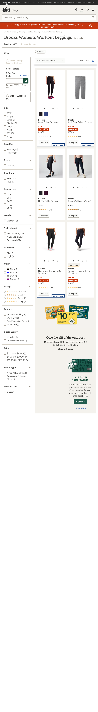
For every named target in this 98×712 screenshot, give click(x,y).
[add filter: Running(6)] (9, 149)
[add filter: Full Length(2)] (10, 240)
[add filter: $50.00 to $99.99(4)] (13, 356)
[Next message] (87, 25)
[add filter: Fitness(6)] (8, 152)
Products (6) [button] (10, 44)
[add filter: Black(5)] (9, 269)
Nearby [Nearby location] (23, 75)
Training (22, 32)
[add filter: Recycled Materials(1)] (13, 340)
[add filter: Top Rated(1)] (10, 324)
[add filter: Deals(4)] (7, 165)
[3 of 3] (55, 187)
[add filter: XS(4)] (6, 116)
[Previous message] (7, 25)
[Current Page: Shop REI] (6, 2)
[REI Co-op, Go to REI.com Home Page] (6, 9)
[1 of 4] (44, 108)
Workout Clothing (34, 32)
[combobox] (49, 17)
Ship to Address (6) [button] (16, 97)
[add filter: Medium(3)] (9, 123)
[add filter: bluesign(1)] (9, 337)
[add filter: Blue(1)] (8, 272)
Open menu (93, 9)
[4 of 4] (57, 108)
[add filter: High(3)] (7, 256)
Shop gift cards (65, 349)
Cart (87, 9)
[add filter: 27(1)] (6, 204)
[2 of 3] (51, 187)
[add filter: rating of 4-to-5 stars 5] (15, 291)
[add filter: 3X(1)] (6, 136)
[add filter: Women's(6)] (9, 220)
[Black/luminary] (40, 193)
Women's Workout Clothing (52, 32)
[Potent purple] (46, 193)
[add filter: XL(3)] (6, 130)
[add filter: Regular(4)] (8, 178)
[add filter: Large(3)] (7, 126)
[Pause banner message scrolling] (90, 25)
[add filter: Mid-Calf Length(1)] (12, 233)
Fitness (13, 32)
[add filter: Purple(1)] (9, 279)
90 (93, 60)
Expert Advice (28, 44)
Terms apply (72, 345)
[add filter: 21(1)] (6, 194)
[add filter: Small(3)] (7, 120)
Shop (15, 10)
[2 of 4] (49, 108)
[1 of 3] (46, 187)
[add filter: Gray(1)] (8, 276)
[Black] (40, 114)
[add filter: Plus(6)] (7, 181)
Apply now (80, 401)
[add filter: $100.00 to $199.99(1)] (14, 360)
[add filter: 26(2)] (6, 201)
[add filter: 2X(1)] (6, 113)
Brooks (6, 32)
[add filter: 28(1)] (6, 208)
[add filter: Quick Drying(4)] (11, 318)
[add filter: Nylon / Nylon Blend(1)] (14, 373)
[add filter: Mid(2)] (6, 253)
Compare (44, 142)
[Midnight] (46, 114)
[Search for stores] (25, 80)
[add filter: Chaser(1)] (8, 392)
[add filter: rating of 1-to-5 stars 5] (15, 301)
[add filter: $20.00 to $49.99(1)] (13, 353)
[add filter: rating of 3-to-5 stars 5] (15, 295)
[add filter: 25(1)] (6, 198)
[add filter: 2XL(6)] (7, 133)
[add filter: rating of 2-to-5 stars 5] (15, 298)
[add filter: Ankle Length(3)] (11, 237)
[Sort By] (50, 60)
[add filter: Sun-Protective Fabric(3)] (15, 321)
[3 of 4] (53, 108)
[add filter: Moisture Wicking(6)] (13, 314)
